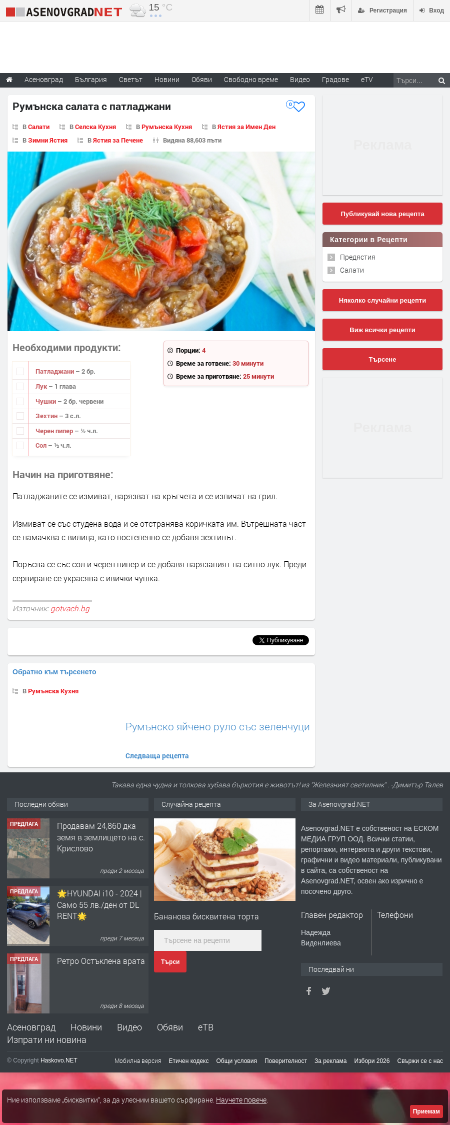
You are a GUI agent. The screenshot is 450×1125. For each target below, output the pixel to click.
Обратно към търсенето (54, 672)
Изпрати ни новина (46, 1039)
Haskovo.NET (59, 1060)
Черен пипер (55, 430)
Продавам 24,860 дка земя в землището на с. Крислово (101, 836)
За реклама (330, 1060)
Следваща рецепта (157, 755)
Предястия (358, 257)
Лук (42, 386)
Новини (167, 79)
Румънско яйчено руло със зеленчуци (218, 726)
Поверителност (285, 1060)
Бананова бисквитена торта (206, 916)
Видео (129, 1027)
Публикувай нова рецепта (382, 214)
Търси (170, 961)
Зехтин (47, 415)
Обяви (170, 1027)
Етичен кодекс (189, 1060)
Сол (42, 445)
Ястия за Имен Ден (247, 126)
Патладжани (56, 371)
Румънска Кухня (167, 126)
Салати (39, 126)
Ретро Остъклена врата (101, 960)
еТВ (206, 1027)
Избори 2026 (372, 1060)
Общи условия (236, 1060)
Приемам (426, 1111)
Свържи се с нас (420, 1060)
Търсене (382, 359)
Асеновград (31, 1027)
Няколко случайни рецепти (382, 300)
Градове (335, 79)
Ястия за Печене (118, 140)
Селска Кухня (95, 126)
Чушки (47, 401)
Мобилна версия (138, 1060)
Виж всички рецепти (382, 330)
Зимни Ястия (48, 140)
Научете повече (241, 1099)
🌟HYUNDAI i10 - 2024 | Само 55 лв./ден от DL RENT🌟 (99, 904)
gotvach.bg (70, 608)
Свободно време (251, 79)
